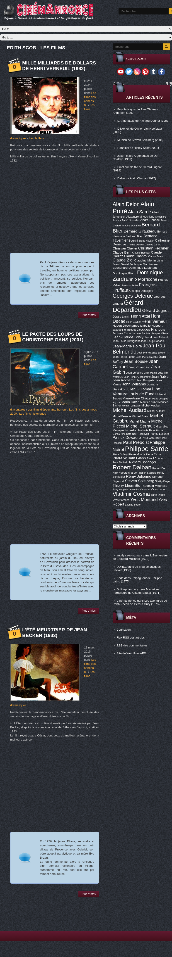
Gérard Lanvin (121, 316)
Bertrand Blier (134, 236)
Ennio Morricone (141, 279)
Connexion (123, 629)
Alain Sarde (139, 211)
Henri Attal (140, 316)
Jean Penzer (131, 376)
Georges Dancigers (141, 290)
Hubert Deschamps (126, 325)
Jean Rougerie (145, 380)
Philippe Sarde (146, 448)
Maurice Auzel (148, 402)
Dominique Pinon (124, 273)
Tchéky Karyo (162, 481)
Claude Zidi (123, 260)
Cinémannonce (126, 600)
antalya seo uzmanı (129, 555)
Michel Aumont (156, 411)
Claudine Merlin (145, 260)
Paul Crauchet (151, 437)
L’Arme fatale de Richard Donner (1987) (143, 120)
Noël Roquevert (140, 433)
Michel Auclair (150, 405)
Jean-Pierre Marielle (147, 357)
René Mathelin (120, 462)
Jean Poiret (144, 376)
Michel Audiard (129, 410)
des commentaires (132, 645)
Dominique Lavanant (142, 267)
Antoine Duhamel (131, 225)
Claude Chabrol (135, 256)
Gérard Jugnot (155, 310)
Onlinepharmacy (127, 589)
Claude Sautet (156, 256)
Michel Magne (139, 421)
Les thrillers (36, 138)
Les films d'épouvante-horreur (47, 409)
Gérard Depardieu (128, 306)
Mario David (130, 402)
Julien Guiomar (138, 389)
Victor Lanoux (159, 489)
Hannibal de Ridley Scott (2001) (138, 148)
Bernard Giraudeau (140, 231)
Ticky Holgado (120, 489)
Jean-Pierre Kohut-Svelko (151, 352)
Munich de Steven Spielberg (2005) (140, 140)
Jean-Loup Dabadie (153, 341)
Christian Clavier (125, 248)
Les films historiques (32, 413)
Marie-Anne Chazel (137, 398)
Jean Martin (150, 372)
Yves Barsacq (121, 500)
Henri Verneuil (154, 321)
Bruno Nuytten (146, 240)
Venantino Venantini (139, 489)
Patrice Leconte (159, 433)
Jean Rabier (160, 376)
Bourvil (133, 240)
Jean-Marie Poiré (127, 346)
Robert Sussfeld (147, 472)
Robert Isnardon (128, 472)
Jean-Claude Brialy (128, 337)
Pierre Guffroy (120, 454)
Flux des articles (130, 637)
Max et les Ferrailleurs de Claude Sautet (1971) (136, 591)
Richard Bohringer (142, 462)
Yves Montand (144, 499)
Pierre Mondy (136, 454)
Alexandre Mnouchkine (140, 216)
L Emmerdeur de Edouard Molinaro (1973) (140, 557)
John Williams (134, 384)
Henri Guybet (133, 322)
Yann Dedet (158, 494)
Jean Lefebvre (134, 372)
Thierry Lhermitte (126, 485)
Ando (119, 578)
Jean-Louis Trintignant (126, 341)
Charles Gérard (153, 244)
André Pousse (150, 220)
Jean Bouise (136, 361)
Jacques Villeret (159, 333)
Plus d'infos (89, 315)
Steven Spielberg (139, 481)
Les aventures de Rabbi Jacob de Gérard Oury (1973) (140, 602)
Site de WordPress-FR (131, 653)
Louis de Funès (142, 394)
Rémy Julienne (138, 476)
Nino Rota (126, 433)
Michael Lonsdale (131, 405)
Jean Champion (139, 367)
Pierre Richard (154, 454)
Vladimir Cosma (131, 494)
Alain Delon (126, 204)
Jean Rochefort (124, 380)
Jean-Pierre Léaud (124, 357)
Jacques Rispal (122, 333)
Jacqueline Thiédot (124, 329)
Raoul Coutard (155, 458)
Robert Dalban (132, 467)
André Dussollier (131, 220)
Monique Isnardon (125, 430)
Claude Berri (122, 252)
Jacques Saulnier (141, 333)
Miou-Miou (162, 426)
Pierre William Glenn (129, 458)
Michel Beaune (122, 416)
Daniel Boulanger (131, 264)
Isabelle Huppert (151, 325)
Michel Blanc (140, 416)
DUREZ (121, 566)
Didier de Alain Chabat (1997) (136, 178)
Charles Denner (135, 244)
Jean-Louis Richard (156, 337)
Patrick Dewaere (127, 437)
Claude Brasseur (141, 252)
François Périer (129, 285)
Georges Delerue (133, 296)
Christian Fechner (153, 248)
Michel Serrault (140, 426)
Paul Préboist (136, 442)
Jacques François (150, 329)
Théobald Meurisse (154, 485)
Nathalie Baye (146, 430)
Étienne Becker (133, 504)
